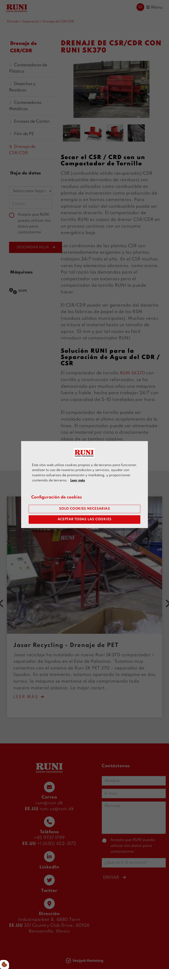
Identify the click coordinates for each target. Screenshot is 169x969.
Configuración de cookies (58, 497)
